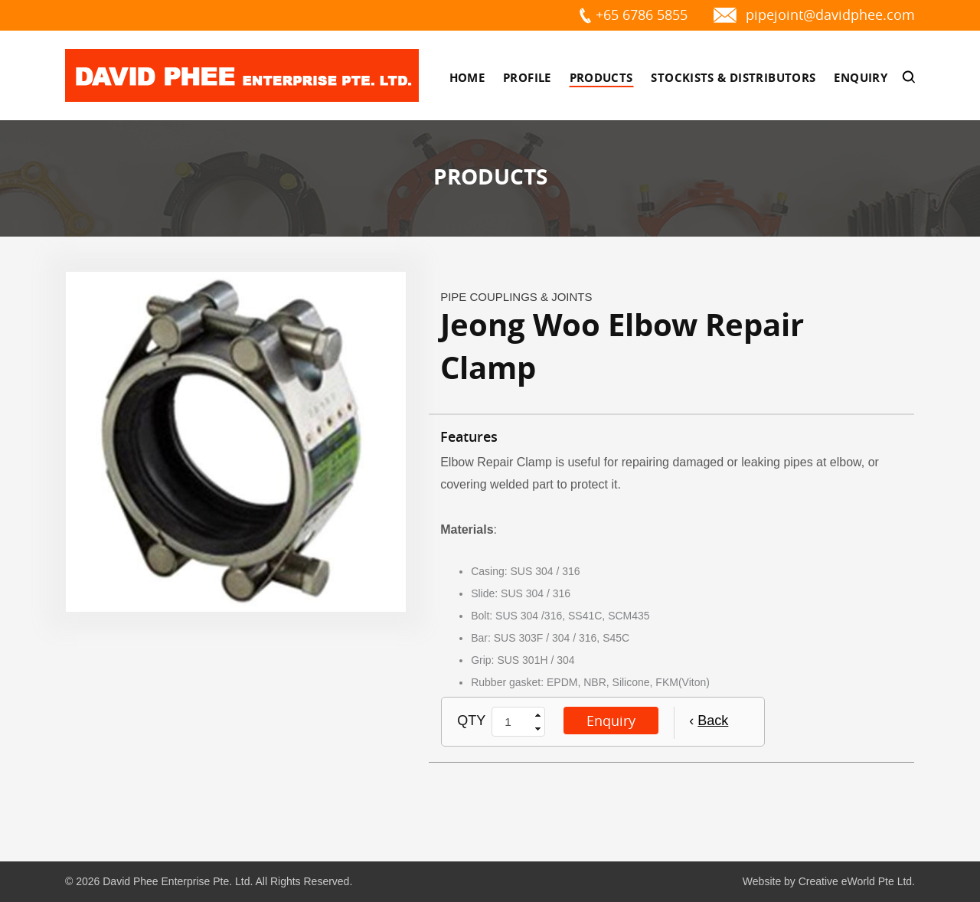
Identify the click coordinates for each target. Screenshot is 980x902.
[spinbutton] (512, 722)
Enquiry (860, 78)
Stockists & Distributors (733, 78)
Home (467, 78)
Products (601, 78)
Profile (527, 78)
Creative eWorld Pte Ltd (855, 881)
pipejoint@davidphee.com (830, 14)
